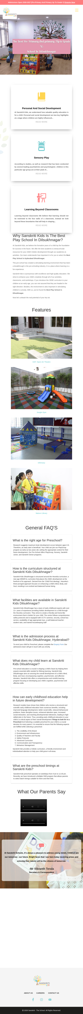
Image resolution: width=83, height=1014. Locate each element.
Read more (41, 122)
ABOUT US (28, 993)
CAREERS (40, 993)
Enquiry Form (59, 644)
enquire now (70, 2)
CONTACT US (53, 993)
